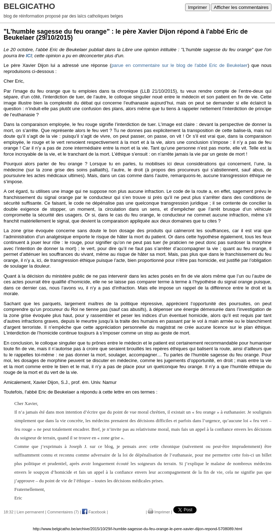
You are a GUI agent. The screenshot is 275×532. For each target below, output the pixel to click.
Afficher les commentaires (241, 7)
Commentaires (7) (63, 512)
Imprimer (197, 7)
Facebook (94, 512)
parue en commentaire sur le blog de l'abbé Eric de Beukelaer (179, 65)
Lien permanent (30, 512)
